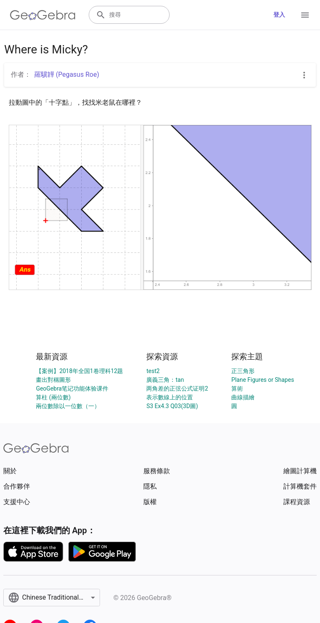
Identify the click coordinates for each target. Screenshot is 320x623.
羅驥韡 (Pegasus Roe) (66, 74)
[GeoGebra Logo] (42, 15)
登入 (279, 14)
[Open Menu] (305, 15)
